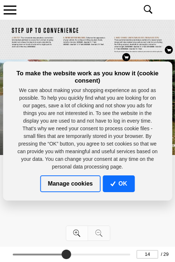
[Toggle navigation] (10, 10)
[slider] (66, 254)
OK (119, 183)
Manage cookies (70, 183)
